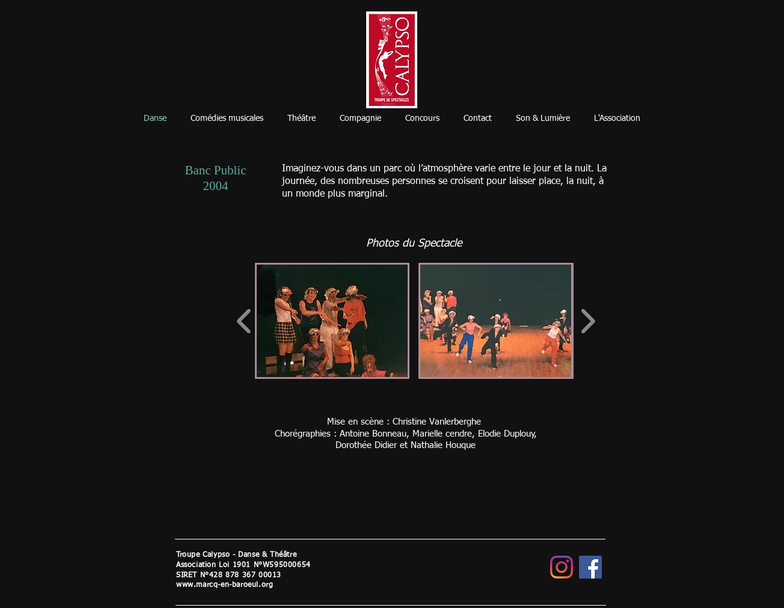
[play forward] (587, 321)
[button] (332, 321)
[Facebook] (590, 567)
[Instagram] (561, 567)
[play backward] (244, 321)
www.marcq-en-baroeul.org (224, 585)
